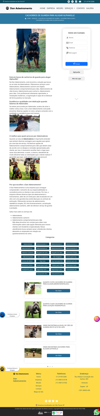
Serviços (69, 8)
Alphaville (76, 72)
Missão (59, 8)
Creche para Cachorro (72, 257)
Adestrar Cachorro (27, 252)
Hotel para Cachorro (72, 265)
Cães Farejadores (42, 257)
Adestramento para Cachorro (28, 248)
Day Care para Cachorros (58, 261)
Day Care (42, 261)
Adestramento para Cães (43, 248)
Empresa (51, 8)
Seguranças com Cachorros (58, 269)
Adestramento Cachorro (43, 244)
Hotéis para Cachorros (43, 265)
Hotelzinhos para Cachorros (28, 269)
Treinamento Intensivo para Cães (72, 269)
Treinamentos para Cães (58, 274)
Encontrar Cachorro (28, 265)
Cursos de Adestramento (28, 261)
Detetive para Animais (72, 261)
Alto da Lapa (76, 79)
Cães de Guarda (28, 257)
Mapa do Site (38, 392)
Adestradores (28, 244)
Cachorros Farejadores (72, 252)
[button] (48, 366)
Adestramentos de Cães (72, 248)
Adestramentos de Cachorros (58, 248)
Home (42, 8)
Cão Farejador (57, 257)
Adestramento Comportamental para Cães (58, 244)
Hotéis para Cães (57, 265)
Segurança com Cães (43, 269)
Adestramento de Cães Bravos (72, 244)
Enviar (77, 64)
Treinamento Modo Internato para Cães (43, 274)
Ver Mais (58, 291)
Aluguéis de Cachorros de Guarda (43, 252)
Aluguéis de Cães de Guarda (58, 252)
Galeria (90, 8)
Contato (80, 8)
